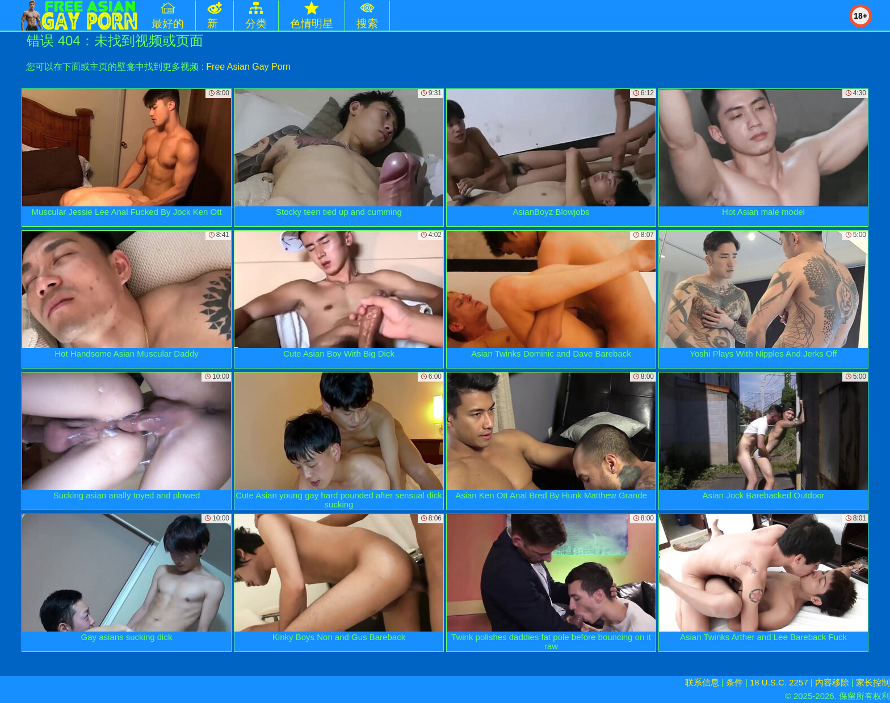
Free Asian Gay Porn (248, 66)
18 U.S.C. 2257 (779, 682)
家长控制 (873, 682)
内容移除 (832, 682)
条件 (734, 682)
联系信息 (702, 682)
